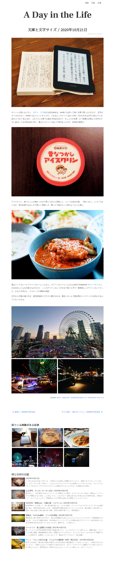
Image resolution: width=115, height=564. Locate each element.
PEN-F (59, 397)
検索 (87, 3)
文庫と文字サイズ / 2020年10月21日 (57, 30)
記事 (99, 3)
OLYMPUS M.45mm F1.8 (78, 397)
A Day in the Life (57, 15)
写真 (93, 3)
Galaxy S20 (65, 397)
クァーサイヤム (95, 285)
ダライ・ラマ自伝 (40, 112)
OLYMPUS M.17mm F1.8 (96, 397)
